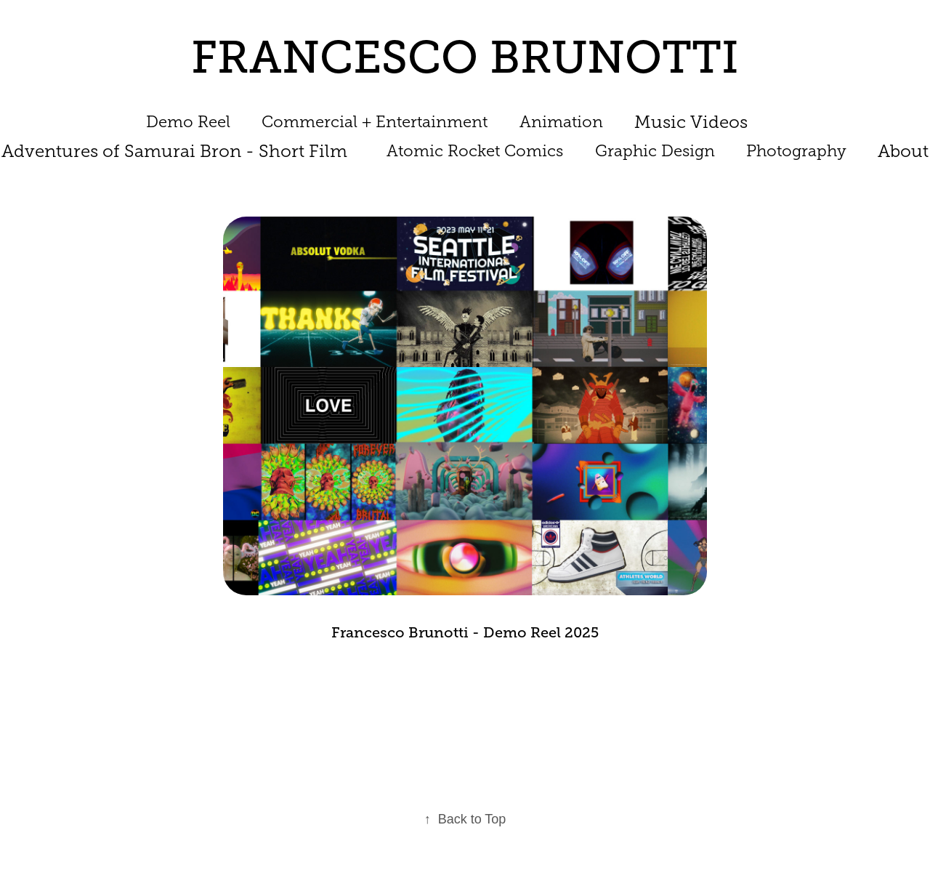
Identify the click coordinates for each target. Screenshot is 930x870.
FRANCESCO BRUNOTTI (465, 57)
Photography (796, 151)
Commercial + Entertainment (375, 122)
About (903, 151)
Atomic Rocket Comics (475, 151)
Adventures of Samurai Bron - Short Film (174, 151)
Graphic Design (655, 151)
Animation (561, 122)
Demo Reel (188, 122)
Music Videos (691, 122)
